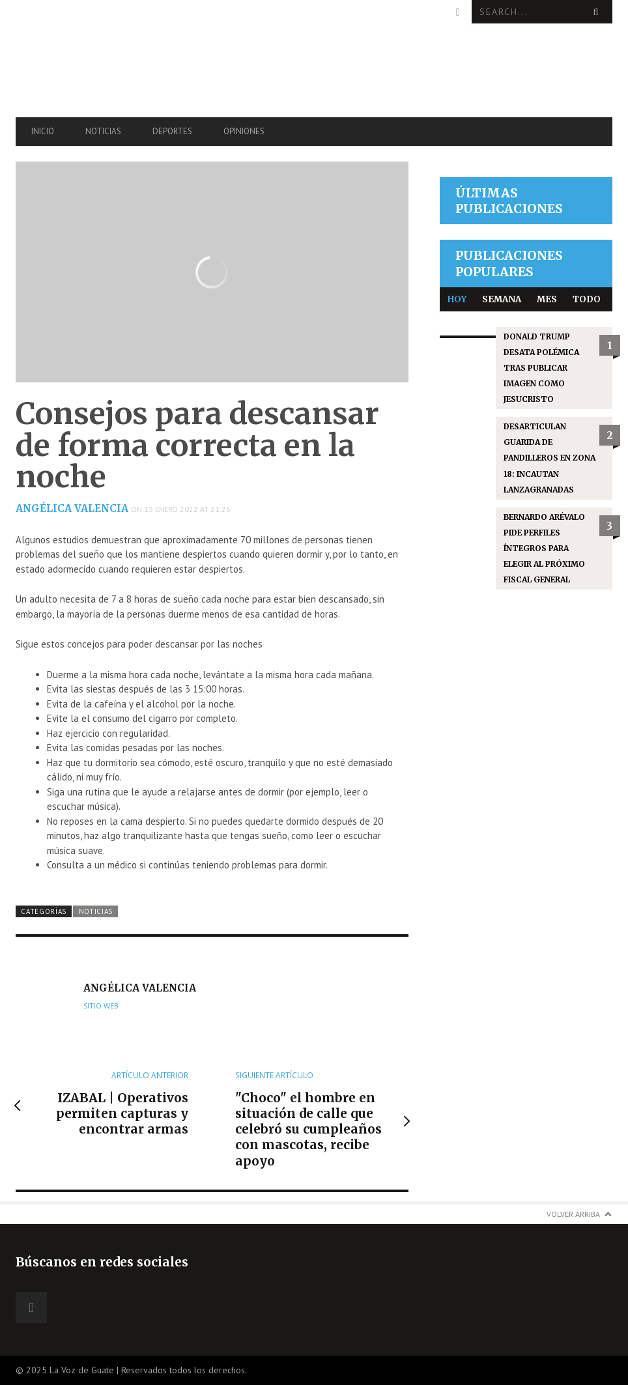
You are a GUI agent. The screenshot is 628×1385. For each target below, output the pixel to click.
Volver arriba (573, 1214)
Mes (547, 299)
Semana (501, 299)
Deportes (172, 131)
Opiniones (243, 131)
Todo (587, 299)
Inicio (42, 131)
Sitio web (101, 1006)
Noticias (103, 131)
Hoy (457, 299)
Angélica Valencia (72, 508)
